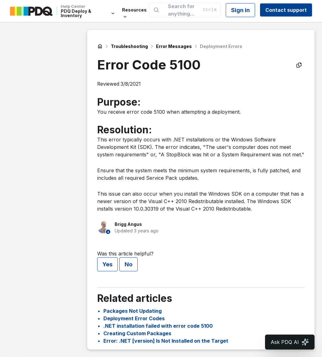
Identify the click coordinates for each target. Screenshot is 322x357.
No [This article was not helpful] (128, 264)
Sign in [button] (240, 10)
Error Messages (174, 46)
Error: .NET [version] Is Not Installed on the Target (165, 341)
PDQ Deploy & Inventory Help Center (100, 46)
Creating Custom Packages (137, 333)
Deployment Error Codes (134, 318)
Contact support (286, 10)
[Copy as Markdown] (299, 65)
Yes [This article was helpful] (107, 264)
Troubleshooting (129, 46)
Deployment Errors (221, 46)
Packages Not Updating (132, 311)
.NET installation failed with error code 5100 (158, 326)
